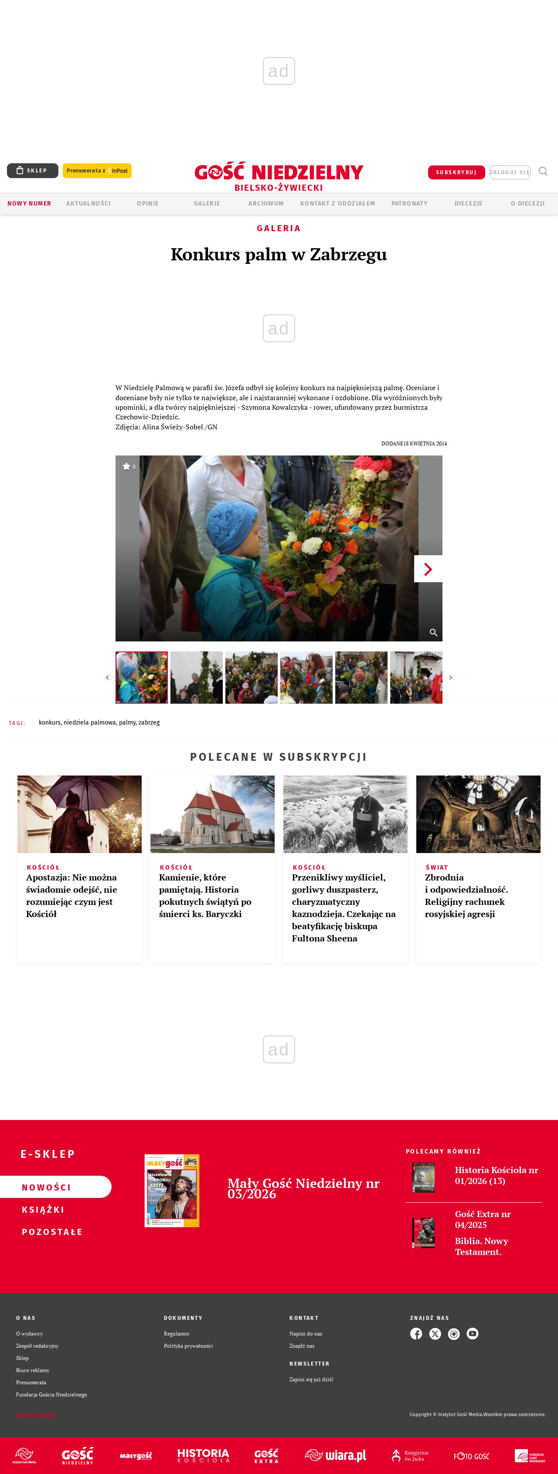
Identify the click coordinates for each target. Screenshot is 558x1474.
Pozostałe (42, 1231)
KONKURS (50, 722)
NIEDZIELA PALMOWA (90, 722)
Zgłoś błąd (36, 1415)
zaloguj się (510, 172)
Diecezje (469, 203)
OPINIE (148, 203)
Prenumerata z (97, 171)
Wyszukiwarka (543, 171)
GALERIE (207, 203)
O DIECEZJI (528, 203)
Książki (42, 1209)
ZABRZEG (149, 722)
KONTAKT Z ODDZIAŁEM (338, 203)
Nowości (42, 1187)
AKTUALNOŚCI (88, 203)
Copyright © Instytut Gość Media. (446, 1414)
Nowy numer (29, 203)
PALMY (127, 722)
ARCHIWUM (266, 203)
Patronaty (409, 203)
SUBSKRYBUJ (456, 172)
